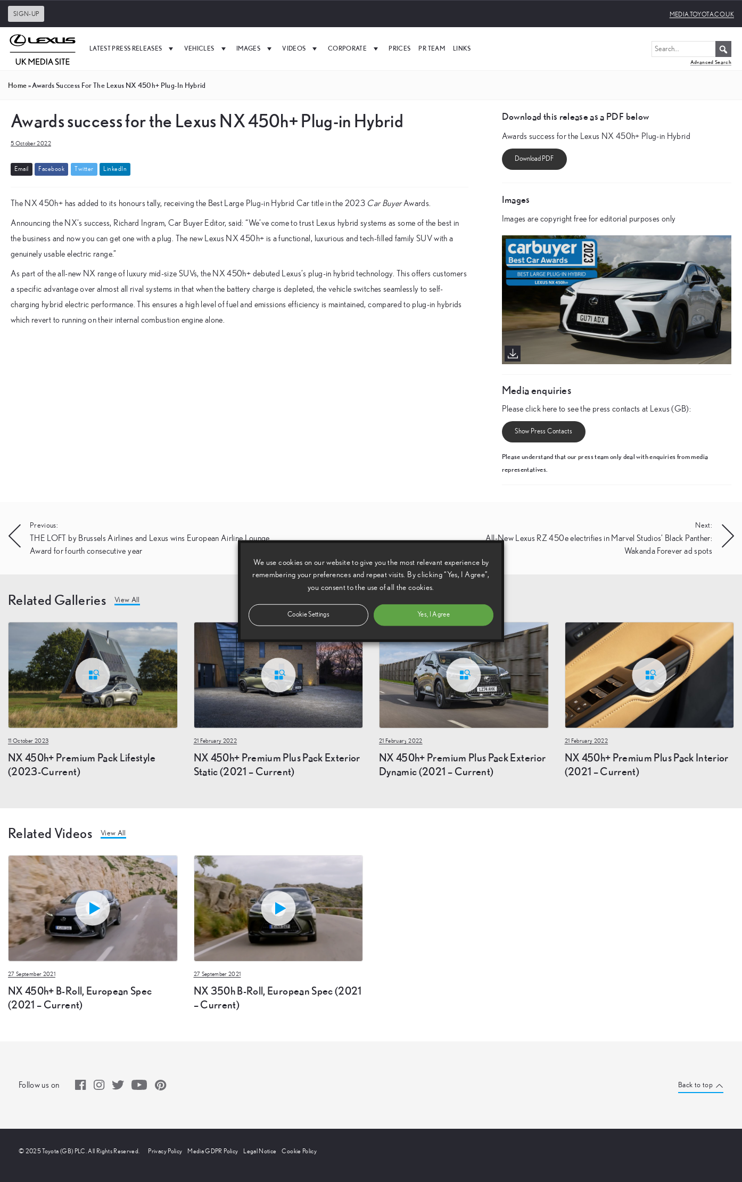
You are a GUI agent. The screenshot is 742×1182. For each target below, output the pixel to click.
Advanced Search (710, 62)
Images (255, 48)
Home (17, 85)
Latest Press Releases (132, 48)
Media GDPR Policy (212, 1151)
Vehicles (206, 48)
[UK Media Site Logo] (42, 48)
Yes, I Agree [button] (433, 614)
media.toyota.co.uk (702, 14)
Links (462, 48)
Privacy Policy (165, 1151)
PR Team (431, 48)
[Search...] (691, 49)
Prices (399, 48)
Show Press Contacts (543, 431)
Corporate (354, 48)
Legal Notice (259, 1151)
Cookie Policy (299, 1151)
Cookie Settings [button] (308, 614)
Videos (300, 48)
